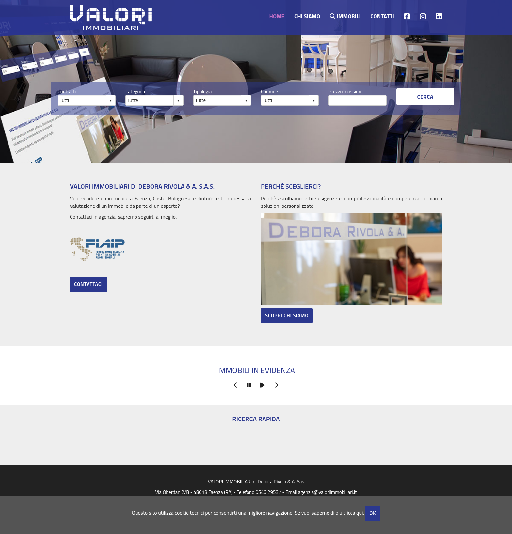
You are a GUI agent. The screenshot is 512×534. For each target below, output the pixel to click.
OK (372, 513)
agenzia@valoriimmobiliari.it (327, 492)
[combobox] (82, 100)
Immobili (345, 16)
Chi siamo (307, 16)
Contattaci (88, 284)
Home (276, 16)
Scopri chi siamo (287, 315)
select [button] (110, 100)
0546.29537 (268, 492)
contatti (382, 16)
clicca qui (353, 512)
